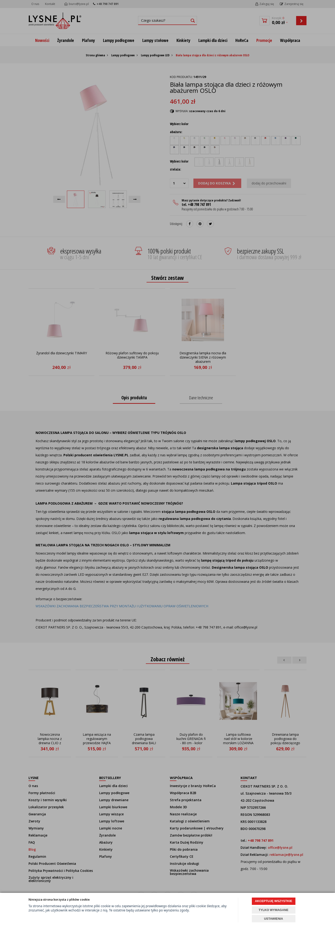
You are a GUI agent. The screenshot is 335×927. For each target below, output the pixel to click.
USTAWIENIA (273, 918)
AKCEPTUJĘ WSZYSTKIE (273, 901)
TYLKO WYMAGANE (273, 910)
